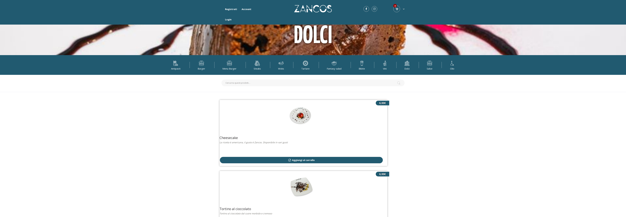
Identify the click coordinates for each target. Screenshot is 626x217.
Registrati (231, 9)
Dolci (407, 65)
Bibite (362, 65)
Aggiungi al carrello (284, 128)
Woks (281, 65)
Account (246, 9)
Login (228, 19)
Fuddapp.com (329, 191)
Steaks (257, 65)
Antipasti (175, 65)
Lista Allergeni (327, 200)
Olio (452, 65)
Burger (201, 65)
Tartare (305, 65)
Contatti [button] (313, 212)
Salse (429, 65)
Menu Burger (229, 65)
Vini (384, 65)
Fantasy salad (334, 65)
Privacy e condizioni (302, 200)
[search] (313, 83)
